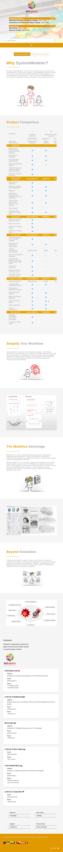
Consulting (13, 815)
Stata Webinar (14, 26)
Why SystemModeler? (22, 54)
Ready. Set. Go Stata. (15, 30)
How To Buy (40, 812)
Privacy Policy (40, 824)
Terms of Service (41, 827)
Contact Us (13, 827)
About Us (13, 812)
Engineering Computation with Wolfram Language (23, 20)
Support (12, 824)
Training (38, 815)
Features (35, 54)
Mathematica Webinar (16, 18)
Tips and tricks (13, 28)
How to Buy (44, 54)
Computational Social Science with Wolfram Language (24, 22)
